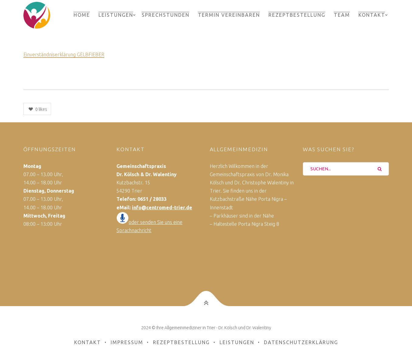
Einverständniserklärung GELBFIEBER (63, 54)
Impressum (127, 342)
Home (82, 15)
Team (342, 15)
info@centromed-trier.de (162, 207)
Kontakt (371, 15)
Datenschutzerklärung (301, 342)
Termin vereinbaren (229, 15)
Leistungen (116, 15)
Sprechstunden (165, 15)
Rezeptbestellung (296, 15)
